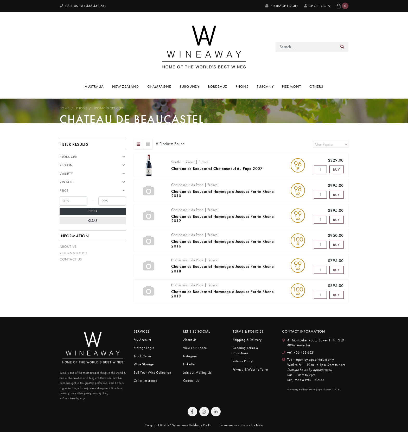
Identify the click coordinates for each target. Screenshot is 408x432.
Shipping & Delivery (247, 340)
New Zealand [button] (125, 86)
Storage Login (281, 6)
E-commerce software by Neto (241, 425)
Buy (336, 169)
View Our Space (195, 348)
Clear (92, 221)
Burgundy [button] (190, 86)
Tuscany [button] (265, 86)
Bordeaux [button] (217, 86)
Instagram (190, 356)
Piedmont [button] (291, 86)
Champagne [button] (159, 86)
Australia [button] (94, 86)
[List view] (138, 144)
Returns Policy (73, 253)
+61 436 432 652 (300, 352)
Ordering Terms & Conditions (245, 350)
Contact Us (71, 259)
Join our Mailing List (197, 372)
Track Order (142, 356)
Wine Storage (144, 364)
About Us (68, 246)
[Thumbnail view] (148, 144)
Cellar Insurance (145, 380)
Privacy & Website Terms (251, 369)
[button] (342, 6)
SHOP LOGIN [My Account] (317, 6)
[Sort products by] (330, 144)
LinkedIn (189, 364)
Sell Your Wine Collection (152, 372)
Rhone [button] (241, 86)
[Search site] (342, 47)
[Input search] (306, 47)
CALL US (83, 6)
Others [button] (316, 86)
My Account (142, 340)
